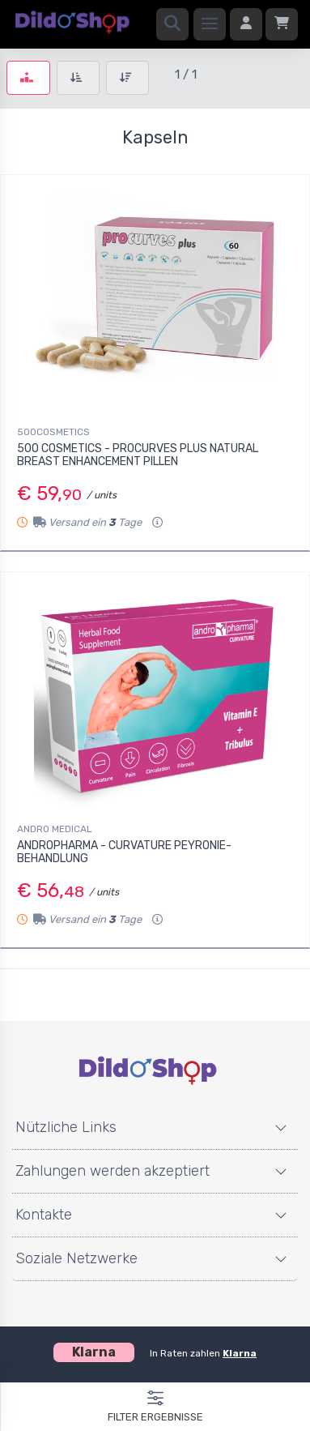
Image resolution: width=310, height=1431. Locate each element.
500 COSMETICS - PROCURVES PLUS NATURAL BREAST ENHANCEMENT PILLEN (137, 455)
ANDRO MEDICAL (54, 829)
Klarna (240, 1353)
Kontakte (43, 1215)
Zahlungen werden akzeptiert (112, 1171)
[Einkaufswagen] (281, 24)
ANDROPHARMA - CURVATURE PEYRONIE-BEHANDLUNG (124, 852)
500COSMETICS (53, 432)
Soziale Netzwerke (76, 1258)
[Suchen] (172, 24)
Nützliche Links (66, 1127)
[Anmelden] (246, 24)
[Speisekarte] (210, 24)
